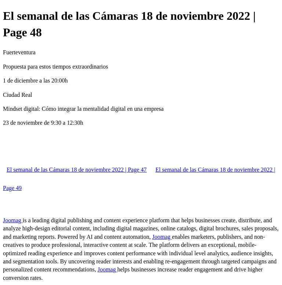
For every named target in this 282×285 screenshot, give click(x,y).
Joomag (13, 220)
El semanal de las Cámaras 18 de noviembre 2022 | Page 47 (77, 170)
